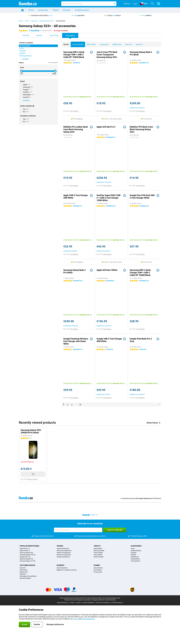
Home (21, 21)
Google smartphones (63, 557)
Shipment (23, 574)
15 (80, 404)
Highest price (116, 43)
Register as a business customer (67, 570)
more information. (110, 600)
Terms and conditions (103, 602)
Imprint (78, 602)
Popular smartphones (29, 546)
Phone (31, 10)
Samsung (34, 21)
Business (66, 10)
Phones (60, 546)
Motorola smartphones (64, 555)
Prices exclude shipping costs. (111, 598)
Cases (133, 548)
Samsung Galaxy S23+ (46, 21)
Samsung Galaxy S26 (26, 553)
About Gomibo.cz (62, 602)
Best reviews (90, 43)
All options (24, 59)
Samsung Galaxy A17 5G (27, 561)
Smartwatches (135, 559)
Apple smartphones (63, 548)
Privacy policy (98, 572)
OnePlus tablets (98, 557)
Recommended (77, 43)
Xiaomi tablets (98, 553)
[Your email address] (78, 530)
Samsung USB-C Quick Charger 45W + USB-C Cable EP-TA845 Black (73, 54)
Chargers (133, 553)
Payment (22, 568)
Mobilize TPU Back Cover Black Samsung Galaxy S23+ (141, 129)
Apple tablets (98, 548)
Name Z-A (138, 43)
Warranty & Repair (25, 578)
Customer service (82, 10)
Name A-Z (127, 43)
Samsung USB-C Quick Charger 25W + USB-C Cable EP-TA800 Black (140, 272)
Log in (135, 4)
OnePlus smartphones (63, 553)
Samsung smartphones (64, 550)
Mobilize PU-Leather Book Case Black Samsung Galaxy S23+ (75, 129)
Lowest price (103, 43)
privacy (75, 619)
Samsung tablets (99, 550)
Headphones (135, 557)
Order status (23, 570)
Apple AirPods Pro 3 (106, 127)
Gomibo (97, 565)
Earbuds (133, 555)
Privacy (72, 602)
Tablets (55, 10)
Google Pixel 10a (25, 557)
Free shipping (74, 111)
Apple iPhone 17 (25, 548)
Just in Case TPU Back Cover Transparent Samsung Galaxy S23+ (107, 54)
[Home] (22, 10)
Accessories (43, 10)
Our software (98, 570)
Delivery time (24, 572)
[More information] (33, 106)
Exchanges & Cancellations (28, 576)
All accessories (60, 21)
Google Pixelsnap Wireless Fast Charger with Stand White (75, 341)
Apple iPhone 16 (25, 550)
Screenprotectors (136, 550)
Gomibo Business (62, 568)
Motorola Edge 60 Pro (26, 559)
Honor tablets (98, 555)
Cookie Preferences (88, 602)
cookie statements (88, 619)
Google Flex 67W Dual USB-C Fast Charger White (142, 196)
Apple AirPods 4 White (107, 270)
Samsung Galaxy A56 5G (27, 555)
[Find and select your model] (88, 3)
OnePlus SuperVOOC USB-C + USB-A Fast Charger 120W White (109, 198)
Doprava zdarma (32, 479)
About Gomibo (98, 568)
